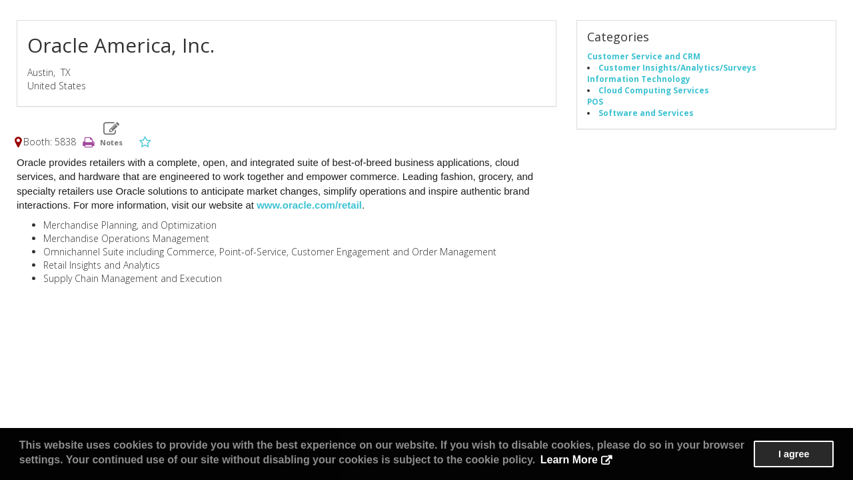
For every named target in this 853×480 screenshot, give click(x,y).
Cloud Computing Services (653, 90)
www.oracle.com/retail (309, 205)
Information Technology (638, 78)
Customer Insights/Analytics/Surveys (677, 67)
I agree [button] (793, 454)
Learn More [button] (569, 459)
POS (595, 101)
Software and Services (646, 112)
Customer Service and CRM (643, 56)
